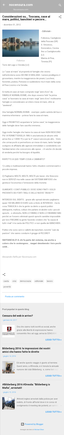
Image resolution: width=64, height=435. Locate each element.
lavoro (50, 281)
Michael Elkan (39, 430)
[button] (60, 17)
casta (6, 281)
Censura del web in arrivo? (17, 315)
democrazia (25, 281)
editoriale (39, 281)
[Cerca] (60, 5)
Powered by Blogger (32, 424)
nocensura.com (21, 5)
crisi (14, 281)
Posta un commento (14, 296)
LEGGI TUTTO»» (53, 339)
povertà (7, 286)
